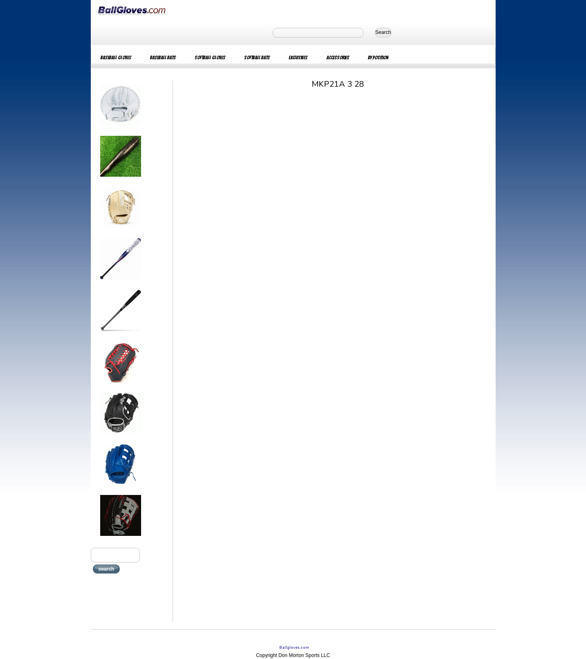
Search (383, 32)
